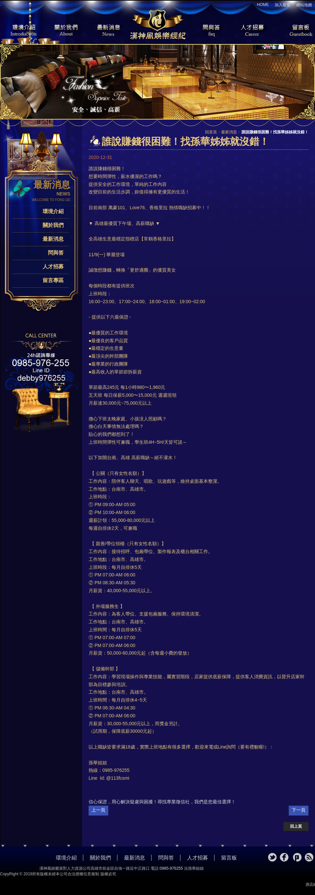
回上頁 (296, 826)
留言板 (295, 31)
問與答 (206, 31)
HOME (263, 4)
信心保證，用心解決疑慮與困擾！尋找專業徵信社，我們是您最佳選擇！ (162, 801)
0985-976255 (171, 868)
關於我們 (64, 31)
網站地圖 (304, 5)
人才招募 (251, 31)
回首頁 (211, 132)
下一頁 (298, 810)
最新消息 (108, 31)
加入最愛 (282, 5)
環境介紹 (19, 31)
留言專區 (53, 280)
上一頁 (98, 810)
